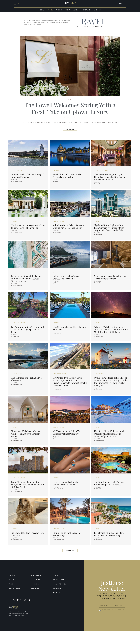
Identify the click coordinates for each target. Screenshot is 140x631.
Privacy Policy (59, 584)
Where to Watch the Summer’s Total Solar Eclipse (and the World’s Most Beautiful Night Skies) (111, 329)
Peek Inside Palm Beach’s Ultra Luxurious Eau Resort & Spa (109, 534)
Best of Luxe (86, 10)
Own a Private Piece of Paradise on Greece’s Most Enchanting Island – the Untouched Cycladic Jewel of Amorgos (111, 381)
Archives (35, 588)
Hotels (79, 26)
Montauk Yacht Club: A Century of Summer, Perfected (27, 175)
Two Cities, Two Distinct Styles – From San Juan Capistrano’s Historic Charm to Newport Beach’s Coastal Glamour (70, 381)
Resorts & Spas (87, 26)
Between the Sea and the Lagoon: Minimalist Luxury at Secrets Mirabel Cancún (27, 279)
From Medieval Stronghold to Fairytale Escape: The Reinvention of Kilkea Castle (27, 484)
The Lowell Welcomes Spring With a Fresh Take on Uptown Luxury (70, 108)
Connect (57, 592)
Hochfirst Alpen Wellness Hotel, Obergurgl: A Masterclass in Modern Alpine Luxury (109, 434)
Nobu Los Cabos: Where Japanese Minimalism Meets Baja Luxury (68, 226)
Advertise (57, 588)
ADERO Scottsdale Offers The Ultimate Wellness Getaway (67, 432)
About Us (57, 576)
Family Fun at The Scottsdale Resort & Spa (66, 534)
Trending (35, 584)
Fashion (59, 10)
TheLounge (35, 580)
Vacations (96, 26)
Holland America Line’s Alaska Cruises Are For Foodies (67, 277)
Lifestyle (41, 10)
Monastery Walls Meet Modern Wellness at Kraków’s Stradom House (25, 434)
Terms (22, 615)
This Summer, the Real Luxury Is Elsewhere (26, 379)
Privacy (18, 615)
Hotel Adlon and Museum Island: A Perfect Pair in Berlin (69, 175)
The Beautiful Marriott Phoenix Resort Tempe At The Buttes (109, 483)
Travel (50, 10)
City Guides (36, 576)
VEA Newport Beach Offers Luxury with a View (69, 328)
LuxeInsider (97, 10)
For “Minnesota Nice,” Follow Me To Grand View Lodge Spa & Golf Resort (28, 329)
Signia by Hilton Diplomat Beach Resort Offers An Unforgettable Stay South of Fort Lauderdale (109, 228)
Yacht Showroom (71, 10)
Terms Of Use (58, 580)
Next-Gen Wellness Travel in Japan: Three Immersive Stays (111, 277)
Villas (102, 26)
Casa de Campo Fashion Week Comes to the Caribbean (67, 483)
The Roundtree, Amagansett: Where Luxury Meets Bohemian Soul (28, 226)
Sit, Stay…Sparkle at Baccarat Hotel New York (28, 534)
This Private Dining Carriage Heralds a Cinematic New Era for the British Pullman (110, 177)
